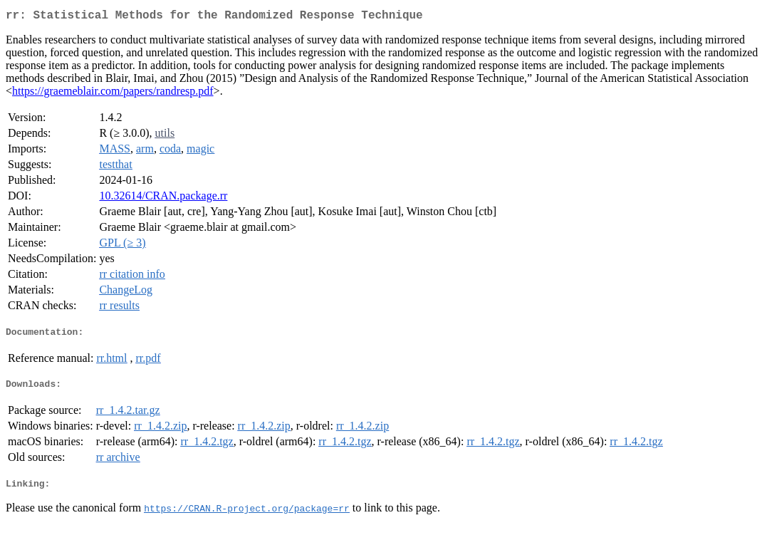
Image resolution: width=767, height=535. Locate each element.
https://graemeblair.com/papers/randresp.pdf (113, 94)
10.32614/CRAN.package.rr (163, 198)
